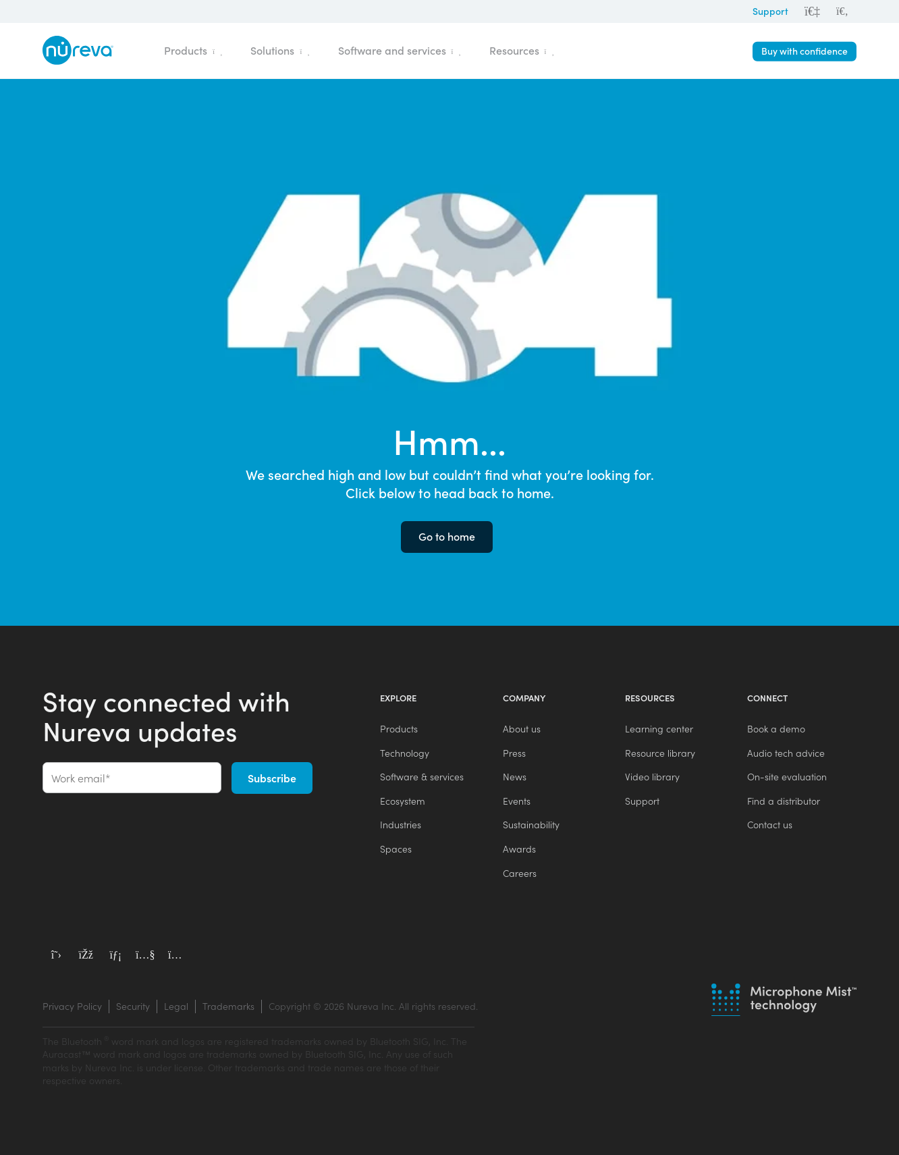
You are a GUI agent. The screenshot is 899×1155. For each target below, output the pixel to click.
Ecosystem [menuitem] (402, 801)
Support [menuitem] (642, 801)
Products (193, 50)
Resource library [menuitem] (660, 753)
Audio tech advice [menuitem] (786, 753)
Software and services (399, 50)
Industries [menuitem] (400, 824)
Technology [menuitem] (404, 753)
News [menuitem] (514, 776)
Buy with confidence (804, 51)
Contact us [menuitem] (769, 824)
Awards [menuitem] (519, 848)
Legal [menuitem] (176, 1006)
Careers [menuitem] (520, 873)
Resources (521, 50)
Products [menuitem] (399, 728)
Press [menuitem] (514, 753)
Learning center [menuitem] (659, 728)
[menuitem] (842, 11)
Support (770, 11)
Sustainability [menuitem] (531, 824)
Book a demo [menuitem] (776, 728)
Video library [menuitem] (652, 776)
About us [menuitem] (522, 728)
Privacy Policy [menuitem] (72, 1006)
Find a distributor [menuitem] (783, 801)
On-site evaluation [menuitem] (787, 776)
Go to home (446, 536)
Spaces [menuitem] (396, 848)
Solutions (279, 50)
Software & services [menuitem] (422, 776)
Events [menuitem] (516, 801)
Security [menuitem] (133, 1006)
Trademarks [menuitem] (228, 1006)
